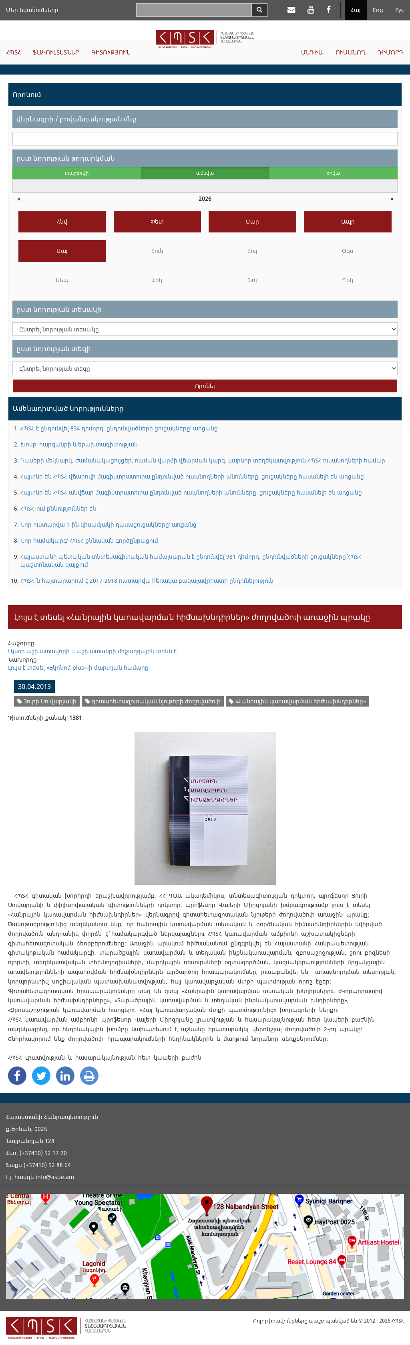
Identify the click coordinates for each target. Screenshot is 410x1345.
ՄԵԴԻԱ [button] (312, 52)
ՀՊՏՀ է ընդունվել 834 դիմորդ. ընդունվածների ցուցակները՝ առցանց (119, 428)
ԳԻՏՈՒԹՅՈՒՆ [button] (111, 52)
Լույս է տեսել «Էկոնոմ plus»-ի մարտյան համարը (78, 667)
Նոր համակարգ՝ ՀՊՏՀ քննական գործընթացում (89, 540)
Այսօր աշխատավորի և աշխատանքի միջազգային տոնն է (92, 651)
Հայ (356, 10)
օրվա (333, 173)
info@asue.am (55, 1177)
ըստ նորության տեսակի (59, 309)
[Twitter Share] (41, 1075)
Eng (378, 10)
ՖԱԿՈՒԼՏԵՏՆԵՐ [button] (56, 52)
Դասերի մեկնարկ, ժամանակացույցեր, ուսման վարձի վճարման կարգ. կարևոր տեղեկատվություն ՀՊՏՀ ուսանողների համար (202, 460)
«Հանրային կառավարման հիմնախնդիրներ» (297, 701)
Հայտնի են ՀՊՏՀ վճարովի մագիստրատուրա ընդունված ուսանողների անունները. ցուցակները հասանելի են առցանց (192, 476)
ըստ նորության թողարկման (65, 158)
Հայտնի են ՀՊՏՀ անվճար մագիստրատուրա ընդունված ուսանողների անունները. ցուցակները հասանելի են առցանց (191, 492)
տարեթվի (76, 173)
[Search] (259, 10)
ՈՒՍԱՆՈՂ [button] (351, 52)
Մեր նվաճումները (32, 10)
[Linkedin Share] (65, 1075)
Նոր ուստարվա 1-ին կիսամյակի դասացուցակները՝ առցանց (108, 524)
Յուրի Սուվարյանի (46, 701)
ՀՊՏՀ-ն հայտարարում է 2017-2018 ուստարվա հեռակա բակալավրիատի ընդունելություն (146, 580)
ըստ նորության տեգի (53, 348)
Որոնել (205, 386)
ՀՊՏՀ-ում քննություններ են (58, 508)
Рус (399, 10)
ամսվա (205, 173)
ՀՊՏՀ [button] (13, 52)
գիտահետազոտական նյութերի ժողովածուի (153, 701)
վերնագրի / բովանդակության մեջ (76, 118)
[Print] (89, 1075)
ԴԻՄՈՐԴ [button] (391, 52)
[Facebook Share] (17, 1075)
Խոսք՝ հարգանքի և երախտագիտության (79, 444)
